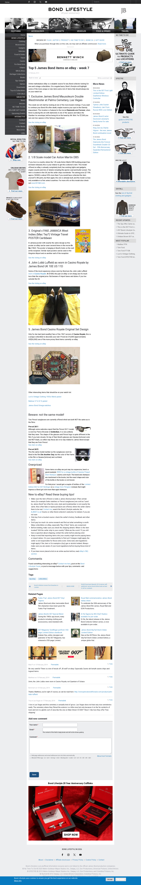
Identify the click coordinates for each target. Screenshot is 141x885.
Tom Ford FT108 (123, 251)
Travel (23, 58)
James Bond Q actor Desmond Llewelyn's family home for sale (101, 119)
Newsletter (21, 130)
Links (23, 133)
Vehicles (21, 51)
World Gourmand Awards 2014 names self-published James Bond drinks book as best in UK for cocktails (94, 586)
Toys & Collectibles (17, 90)
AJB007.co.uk (36, 512)
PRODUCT (65, 40)
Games (22, 84)
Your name (33, 725)
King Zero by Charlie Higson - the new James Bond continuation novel (102, 130)
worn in (37, 274)
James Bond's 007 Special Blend (50, 614)
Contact (22, 123)
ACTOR (56, 40)
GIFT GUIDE (99, 40)
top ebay (32, 579)
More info (18, 881)
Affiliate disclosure (63, 860)
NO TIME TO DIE (18, 107)
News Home (70, 586)
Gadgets (22, 48)
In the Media (20, 126)
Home (7, 2)
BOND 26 (89, 40)
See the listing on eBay (37, 122)
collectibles (43, 579)
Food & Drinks (19, 54)
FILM (49, 40)
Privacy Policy (77, 860)
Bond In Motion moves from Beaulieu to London (46, 586)
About (40, 860)
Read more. (102, 44)
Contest (22, 120)
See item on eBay (35, 445)
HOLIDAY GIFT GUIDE (17, 110)
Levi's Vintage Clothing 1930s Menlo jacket (44, 397)
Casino (22, 61)
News (23, 100)
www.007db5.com (38, 183)
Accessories (20, 45)
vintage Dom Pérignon (62, 487)
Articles (22, 104)
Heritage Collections (17, 74)
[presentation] (46, 766)
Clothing (22, 41)
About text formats (104, 756)
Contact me (47, 509)
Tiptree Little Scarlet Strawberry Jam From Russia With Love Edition (102, 107)
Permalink (55, 665)
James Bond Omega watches (39, 405)
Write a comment (104, 78)
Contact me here (64, 564)
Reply (111, 664)
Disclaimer (49, 860)
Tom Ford (121, 248)
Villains (22, 68)
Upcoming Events (18, 113)
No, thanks (120, 879)
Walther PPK (122, 244)
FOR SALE (21, 94)
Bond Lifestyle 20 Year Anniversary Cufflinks (70, 783)
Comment (33, 737)
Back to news (33, 78)
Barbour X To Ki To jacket (37, 401)
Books (22, 77)
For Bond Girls (19, 64)
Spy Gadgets (20, 81)
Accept (109, 879)
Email (32, 729)
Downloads (21, 87)
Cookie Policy (91, 860)
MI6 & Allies (20, 71)
